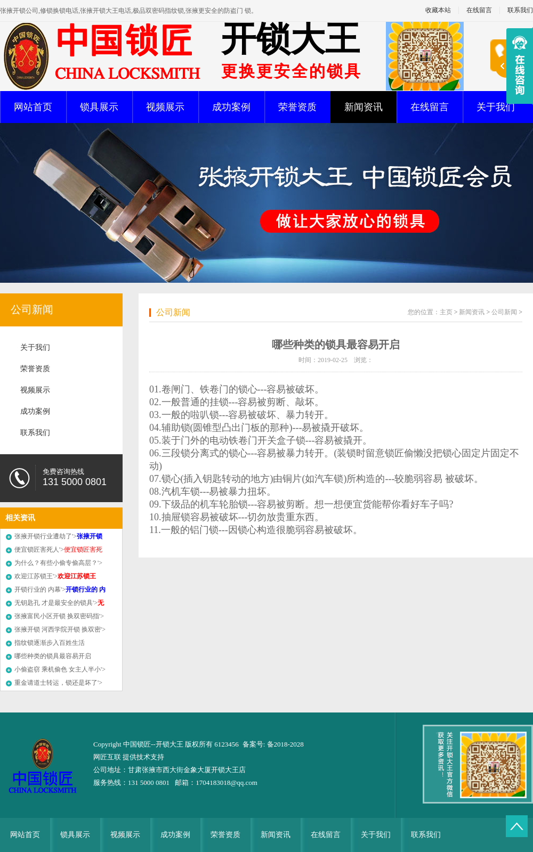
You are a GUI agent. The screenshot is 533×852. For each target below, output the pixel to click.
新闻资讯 (363, 107)
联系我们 (35, 433)
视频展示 (165, 107)
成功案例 (231, 107)
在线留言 (479, 10)
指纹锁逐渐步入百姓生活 (49, 642)
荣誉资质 (297, 107)
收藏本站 (438, 10)
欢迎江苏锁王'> (55, 576)
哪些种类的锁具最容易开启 (52, 656)
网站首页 (33, 107)
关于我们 (496, 107)
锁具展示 (99, 107)
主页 (446, 312)
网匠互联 (108, 757)
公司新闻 (32, 309)
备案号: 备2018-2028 (273, 744)
